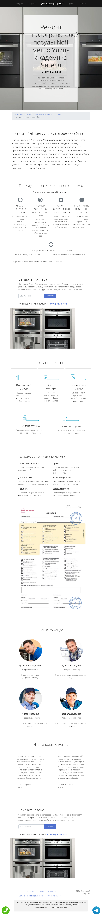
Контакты (82, 3)
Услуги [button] (19, 3)
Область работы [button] (55, 896)
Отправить (50, 296)
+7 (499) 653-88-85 (51, 72)
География (32, 3)
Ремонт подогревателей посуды (48, 114)
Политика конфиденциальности (30, 896)
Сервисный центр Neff (23, 114)
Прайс (70, 3)
